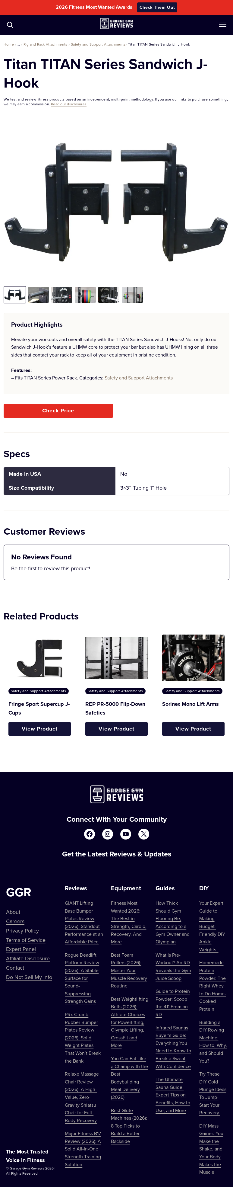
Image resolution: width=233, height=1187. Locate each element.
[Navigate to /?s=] (10, 25)
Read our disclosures (69, 104)
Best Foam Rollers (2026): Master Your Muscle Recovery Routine (129, 970)
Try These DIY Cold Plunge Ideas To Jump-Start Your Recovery (212, 1093)
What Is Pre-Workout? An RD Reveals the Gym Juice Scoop (173, 966)
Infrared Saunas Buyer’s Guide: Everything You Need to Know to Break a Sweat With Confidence (173, 1047)
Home (9, 44)
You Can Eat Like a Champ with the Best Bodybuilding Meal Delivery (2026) (129, 1077)
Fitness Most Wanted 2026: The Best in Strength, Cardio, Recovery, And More (128, 922)
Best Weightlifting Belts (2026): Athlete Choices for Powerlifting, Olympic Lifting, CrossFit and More (129, 1022)
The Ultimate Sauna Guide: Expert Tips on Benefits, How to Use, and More (173, 1094)
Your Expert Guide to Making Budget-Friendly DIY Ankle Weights (212, 926)
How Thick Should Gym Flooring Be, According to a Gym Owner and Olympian (173, 922)
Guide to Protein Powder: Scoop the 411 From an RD (173, 1003)
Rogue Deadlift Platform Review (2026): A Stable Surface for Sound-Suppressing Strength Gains (82, 978)
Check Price (58, 410)
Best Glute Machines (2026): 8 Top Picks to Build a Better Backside (129, 1125)
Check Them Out (157, 7)
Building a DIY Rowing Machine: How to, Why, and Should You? (213, 1041)
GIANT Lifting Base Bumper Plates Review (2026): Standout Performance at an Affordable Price (84, 922)
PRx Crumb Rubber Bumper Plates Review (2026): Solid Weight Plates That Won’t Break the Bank (83, 1037)
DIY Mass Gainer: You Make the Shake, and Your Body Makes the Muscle (211, 1149)
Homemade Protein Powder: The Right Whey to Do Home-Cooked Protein (212, 985)
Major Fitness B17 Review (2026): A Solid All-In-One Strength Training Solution (83, 1148)
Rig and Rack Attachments (46, 44)
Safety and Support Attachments (98, 44)
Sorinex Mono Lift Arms (190, 704)
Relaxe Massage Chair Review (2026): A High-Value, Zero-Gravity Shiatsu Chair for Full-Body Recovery (82, 1097)
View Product (40, 729)
